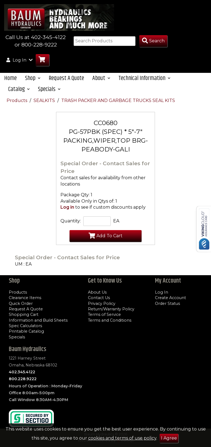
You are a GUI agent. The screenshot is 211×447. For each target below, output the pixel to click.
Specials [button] (49, 89)
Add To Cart (105, 236)
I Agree (169, 438)
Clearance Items (25, 297)
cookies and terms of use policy (122, 438)
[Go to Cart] (42, 60)
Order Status (167, 303)
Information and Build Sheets (38, 320)
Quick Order (21, 303)
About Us (97, 292)
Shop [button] (32, 78)
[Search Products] (153, 41)
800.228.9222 (23, 378)
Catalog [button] (19, 89)
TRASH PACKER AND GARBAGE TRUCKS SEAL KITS (118, 100)
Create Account (170, 297)
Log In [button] (19, 60)
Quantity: (70, 221)
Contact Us (99, 297)
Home (10, 78)
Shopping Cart (23, 314)
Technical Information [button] (144, 78)
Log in (67, 207)
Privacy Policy (101, 303)
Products (17, 100)
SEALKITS (45, 100)
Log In (161, 292)
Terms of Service (104, 314)
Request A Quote (66, 78)
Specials (17, 337)
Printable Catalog (26, 331)
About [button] (101, 78)
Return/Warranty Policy (111, 309)
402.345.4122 (22, 371)
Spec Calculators (25, 325)
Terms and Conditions (109, 320)
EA (116, 221)
